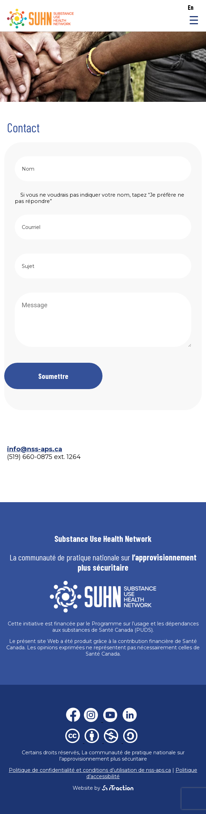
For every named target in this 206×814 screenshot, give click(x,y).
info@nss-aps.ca (34, 449)
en (190, 7)
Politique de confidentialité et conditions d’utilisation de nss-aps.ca (90, 770)
